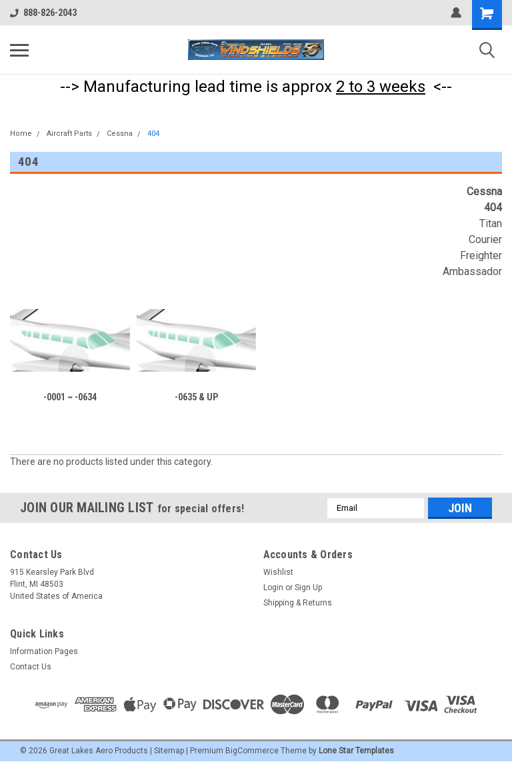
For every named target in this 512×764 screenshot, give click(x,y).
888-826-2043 (43, 12)
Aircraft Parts (69, 133)
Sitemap (169, 750)
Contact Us (30, 666)
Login (273, 587)
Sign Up (308, 587)
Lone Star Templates (356, 750)
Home (21, 133)
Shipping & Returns (297, 602)
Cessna (120, 133)
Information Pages (44, 651)
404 (153, 133)
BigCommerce (252, 750)
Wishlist (278, 572)
